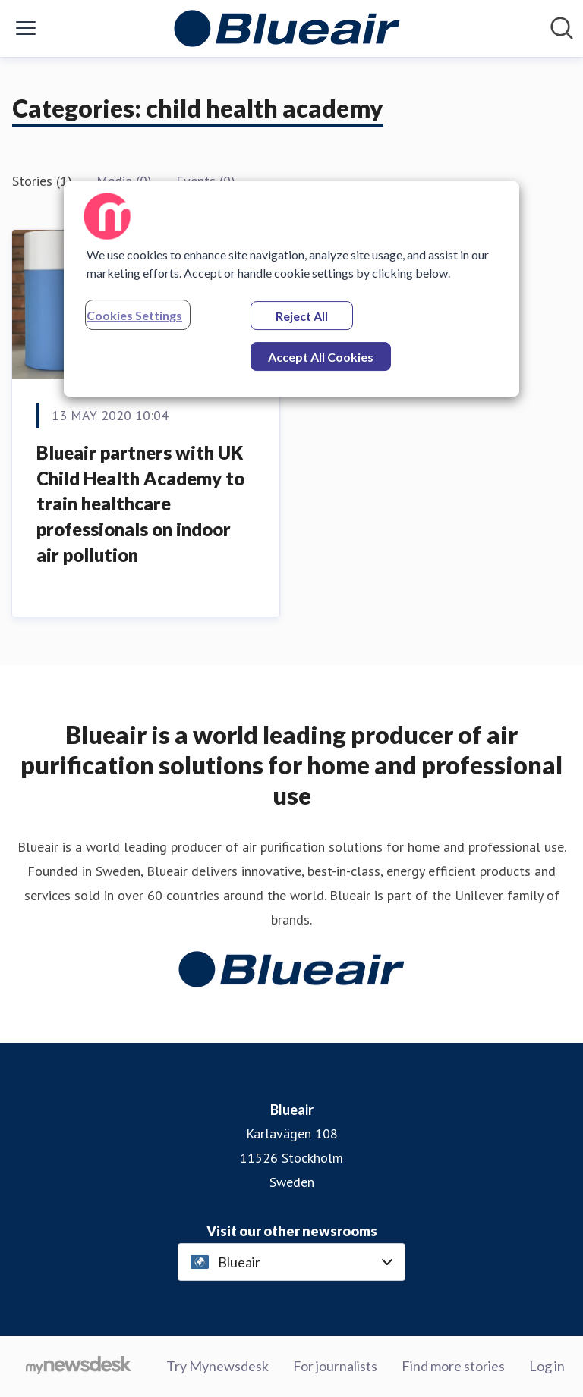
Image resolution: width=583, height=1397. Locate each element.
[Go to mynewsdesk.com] (78, 1367)
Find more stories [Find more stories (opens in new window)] (453, 1366)
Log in (547, 1366)
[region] (291, 289)
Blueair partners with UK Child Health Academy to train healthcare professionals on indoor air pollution (140, 503)
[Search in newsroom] (562, 28)
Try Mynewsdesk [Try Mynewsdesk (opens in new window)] (217, 1366)
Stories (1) (42, 181)
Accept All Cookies (320, 357)
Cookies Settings (134, 315)
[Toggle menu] (26, 28)
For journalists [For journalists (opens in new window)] (335, 1366)
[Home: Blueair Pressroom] (287, 28)
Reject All (302, 316)
